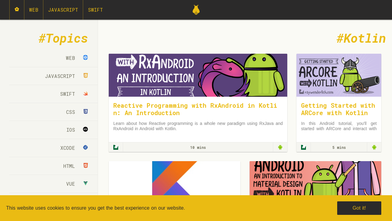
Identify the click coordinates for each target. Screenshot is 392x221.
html (75, 166)
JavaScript (63, 9)
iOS (77, 129)
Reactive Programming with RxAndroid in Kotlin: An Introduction (195, 109)
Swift (95, 9)
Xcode (74, 148)
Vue (77, 183)
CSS (77, 112)
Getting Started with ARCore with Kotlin (338, 109)
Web (33, 9)
